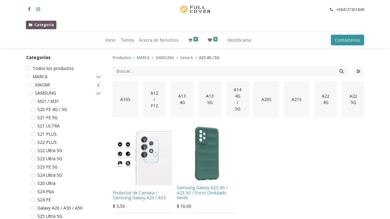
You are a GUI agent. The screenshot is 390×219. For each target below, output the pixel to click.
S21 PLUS (47, 134)
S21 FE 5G (47, 117)
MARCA (40, 76)
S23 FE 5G (47, 167)
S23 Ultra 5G (49, 159)
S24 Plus (45, 191)
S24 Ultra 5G (49, 175)
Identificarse (239, 40)
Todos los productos (53, 68)
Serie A (186, 57)
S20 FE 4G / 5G (52, 109)
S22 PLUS (47, 142)
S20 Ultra (46, 183)
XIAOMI (42, 85)
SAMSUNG (45, 93)
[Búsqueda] (341, 71)
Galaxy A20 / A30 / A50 (60, 208)
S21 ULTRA (48, 126)
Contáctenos (347, 40)
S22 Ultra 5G (49, 150)
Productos (122, 57)
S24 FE (44, 200)
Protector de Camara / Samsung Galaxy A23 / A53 (139, 195)
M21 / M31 (48, 101)
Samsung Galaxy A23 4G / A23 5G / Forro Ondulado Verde (202, 193)
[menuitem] (110, 40)
